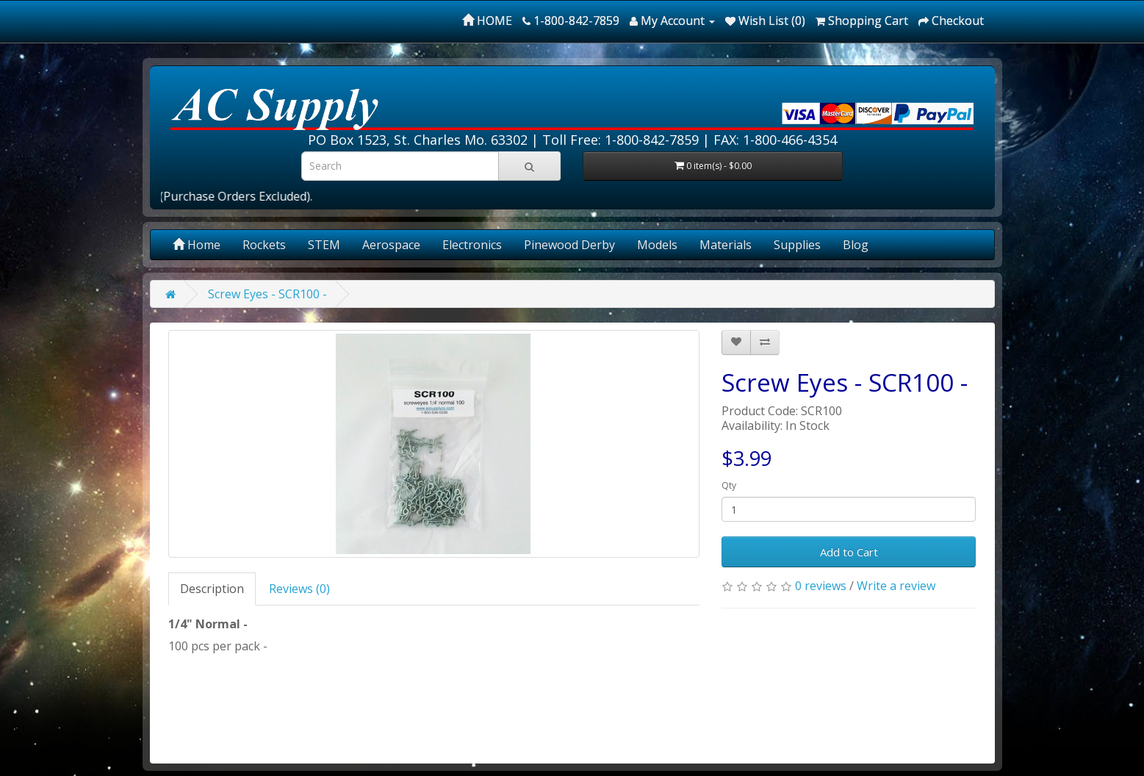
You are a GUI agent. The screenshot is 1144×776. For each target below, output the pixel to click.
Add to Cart (849, 552)
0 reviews (820, 586)
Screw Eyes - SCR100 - (267, 294)
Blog (855, 245)
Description (212, 589)
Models (657, 245)
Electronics (472, 245)
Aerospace (391, 245)
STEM (324, 245)
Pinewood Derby (569, 245)
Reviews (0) (299, 589)
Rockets (264, 245)
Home (196, 245)
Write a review (896, 586)
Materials (725, 245)
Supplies (797, 245)
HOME (487, 20)
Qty (729, 485)
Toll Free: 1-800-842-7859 (620, 139)
